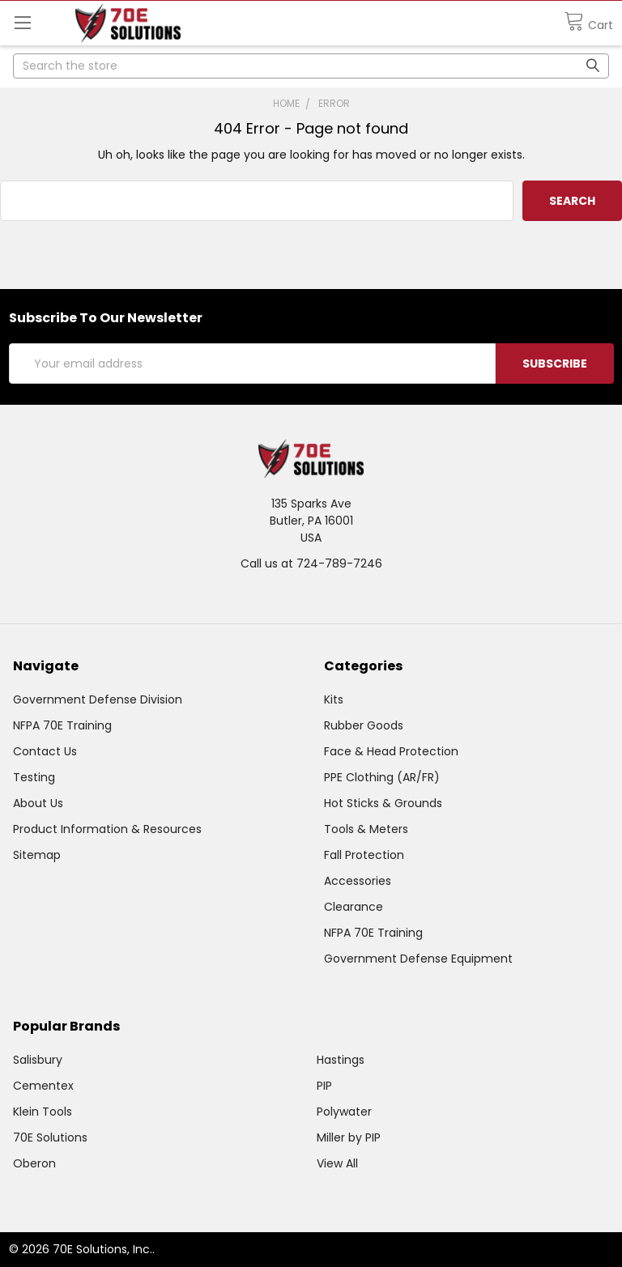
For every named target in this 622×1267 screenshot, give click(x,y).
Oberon (34, 1163)
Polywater (344, 1111)
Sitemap (37, 855)
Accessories (357, 881)
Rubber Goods (363, 725)
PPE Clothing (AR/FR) (382, 777)
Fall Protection (364, 855)
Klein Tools (42, 1111)
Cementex (43, 1086)
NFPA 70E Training (62, 725)
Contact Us (45, 751)
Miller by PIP (349, 1137)
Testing (34, 777)
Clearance (353, 907)
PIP (324, 1086)
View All (337, 1163)
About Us (38, 803)
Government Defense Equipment (418, 958)
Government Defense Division (97, 699)
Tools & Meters (366, 829)
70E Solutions (50, 1137)
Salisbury (37, 1060)
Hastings (340, 1060)
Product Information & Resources (107, 829)
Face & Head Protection (391, 751)
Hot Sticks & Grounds (383, 803)
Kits (333, 699)
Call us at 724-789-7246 (311, 563)
